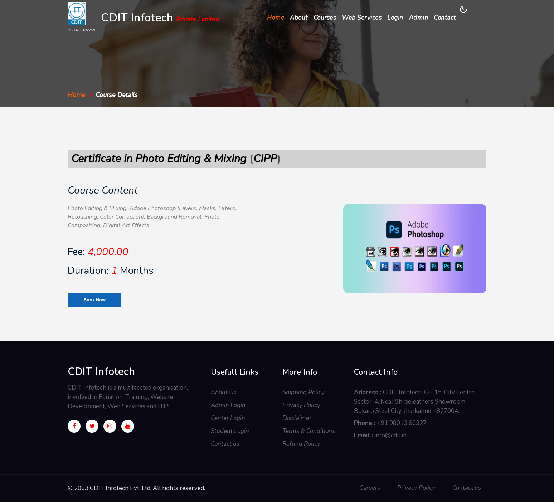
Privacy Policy (301, 405)
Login (395, 18)
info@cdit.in (390, 435)
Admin (418, 18)
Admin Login (228, 405)
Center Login (228, 418)
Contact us (225, 444)
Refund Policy (301, 444)
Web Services (362, 18)
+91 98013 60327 (402, 423)
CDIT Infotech (160, 18)
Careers (369, 488)
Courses (325, 18)
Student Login (230, 431)
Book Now (95, 300)
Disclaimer (296, 418)
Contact (445, 18)
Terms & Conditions (308, 431)
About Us (223, 392)
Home (277, 17)
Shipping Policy (303, 392)
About (299, 18)
